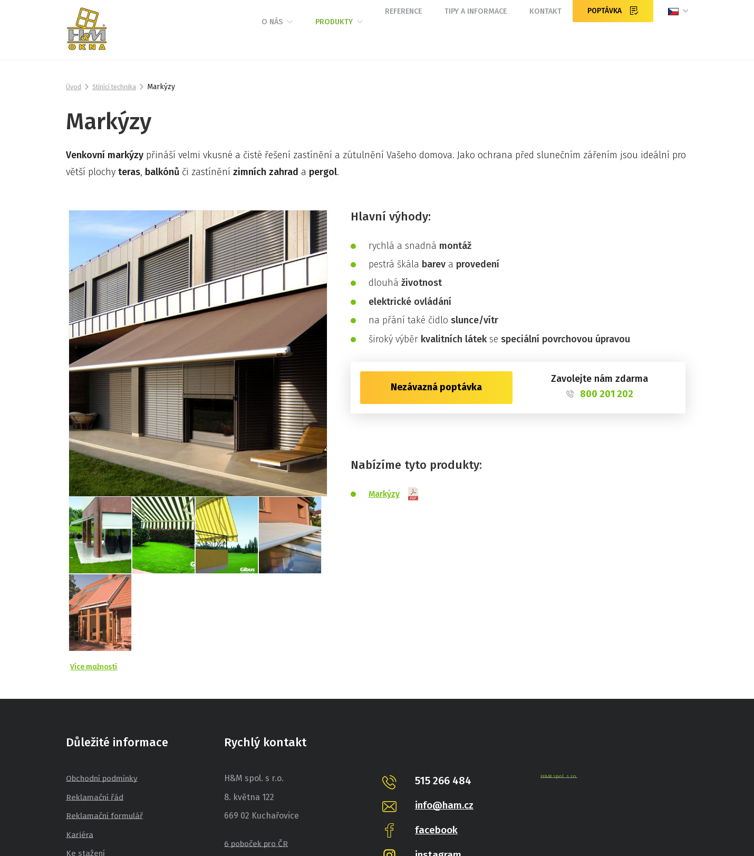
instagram (439, 765)
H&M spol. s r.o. (559, 687)
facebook (438, 740)
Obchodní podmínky (106, 689)
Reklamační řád (96, 708)
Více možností (96, 577)
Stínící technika (120, 86)
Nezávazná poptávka (436, 387)
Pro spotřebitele (97, 783)
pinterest (437, 790)
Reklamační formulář (107, 727)
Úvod (74, 86)
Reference (362, 36)
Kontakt (538, 36)
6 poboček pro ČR (258, 755)
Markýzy (396, 493)
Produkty (280, 36)
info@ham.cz (447, 716)
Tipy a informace (451, 36)
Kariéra (80, 745)
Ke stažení (86, 764)
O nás (204, 36)
